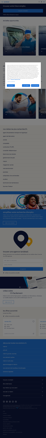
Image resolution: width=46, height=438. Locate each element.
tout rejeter (26, 85)
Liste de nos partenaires (11, 81)
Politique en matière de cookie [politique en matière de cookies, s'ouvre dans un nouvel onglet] (15, 79)
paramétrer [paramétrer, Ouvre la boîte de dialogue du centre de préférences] (10, 85)
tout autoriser (35, 85)
